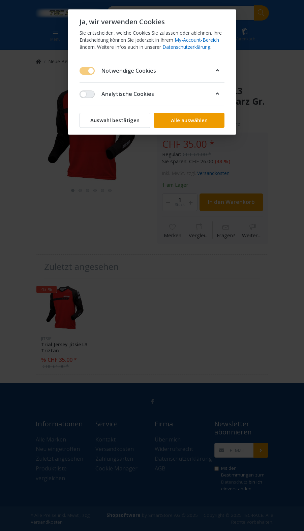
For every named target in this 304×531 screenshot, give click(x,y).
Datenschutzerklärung (186, 47)
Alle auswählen (189, 120)
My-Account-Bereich (197, 40)
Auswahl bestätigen (115, 120)
